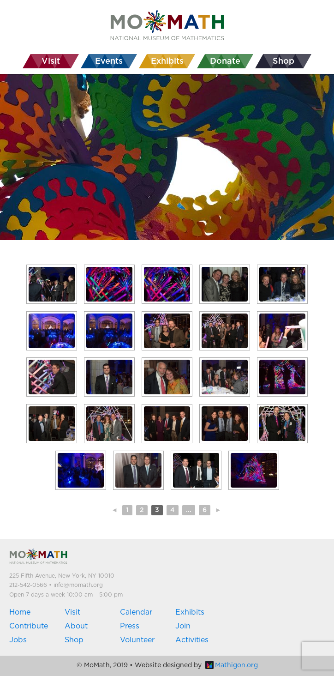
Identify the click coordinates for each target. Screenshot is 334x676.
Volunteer (137, 640)
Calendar (136, 612)
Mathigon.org (231, 665)
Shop (74, 640)
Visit (72, 612)
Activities (192, 640)
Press (129, 626)
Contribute (28, 626)
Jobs (18, 640)
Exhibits (189, 612)
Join (183, 626)
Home (19, 612)
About (76, 626)
